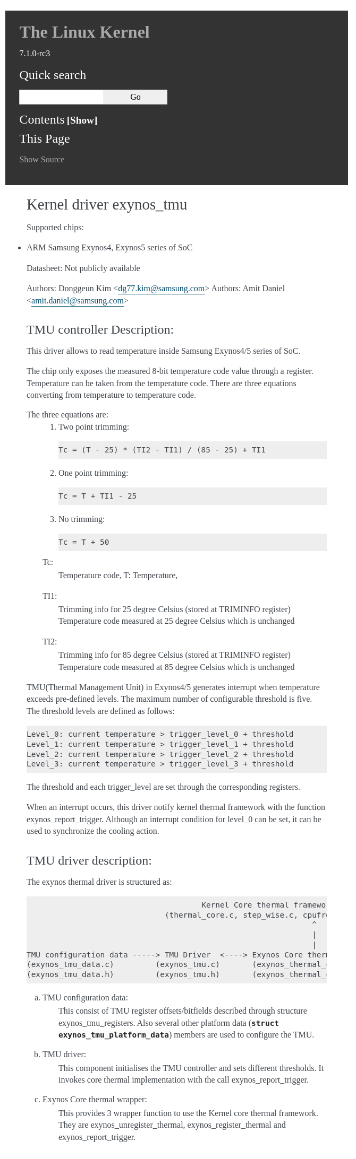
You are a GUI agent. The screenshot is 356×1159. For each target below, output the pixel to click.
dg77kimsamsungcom (161, 288)
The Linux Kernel (84, 31)
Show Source (41, 159)
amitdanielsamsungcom (77, 300)
